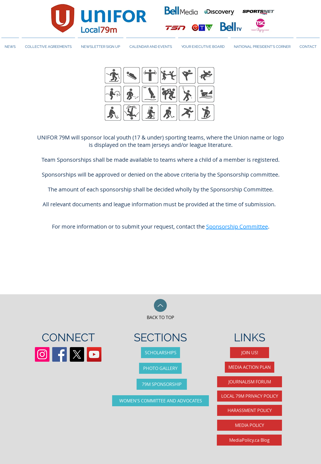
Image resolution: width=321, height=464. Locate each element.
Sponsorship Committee (237, 226)
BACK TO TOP (160, 317)
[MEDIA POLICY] (249, 425)
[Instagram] (42, 354)
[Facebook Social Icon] (59, 354)
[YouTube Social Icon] (94, 354)
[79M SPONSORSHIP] (162, 384)
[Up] (160, 305)
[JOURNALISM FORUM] (249, 381)
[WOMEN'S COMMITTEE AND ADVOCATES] (160, 400)
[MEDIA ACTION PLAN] (249, 367)
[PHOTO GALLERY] (160, 368)
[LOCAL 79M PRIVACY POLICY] (249, 396)
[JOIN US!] (249, 352)
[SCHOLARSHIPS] (160, 352)
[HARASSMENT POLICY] (249, 410)
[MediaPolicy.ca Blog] (249, 440)
